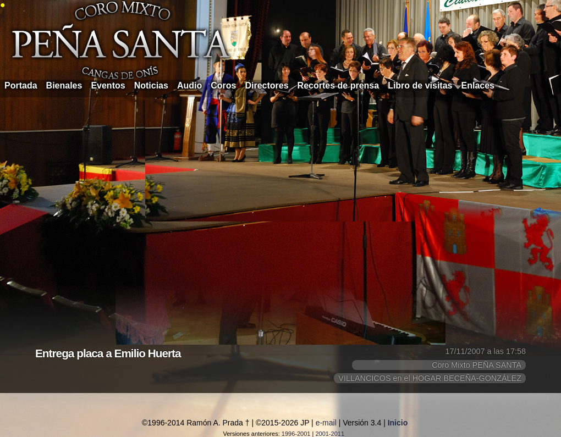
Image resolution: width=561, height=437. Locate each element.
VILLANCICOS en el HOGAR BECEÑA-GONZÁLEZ (429, 378)
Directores (266, 85)
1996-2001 (296, 433)
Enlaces (477, 85)
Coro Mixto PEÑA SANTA (476, 365)
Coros (223, 85)
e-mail (326, 422)
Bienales (64, 85)
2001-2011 (329, 433)
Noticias (151, 85)
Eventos (108, 85)
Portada (20, 85)
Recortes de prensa (339, 85)
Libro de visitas (420, 85)
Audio (189, 85)
